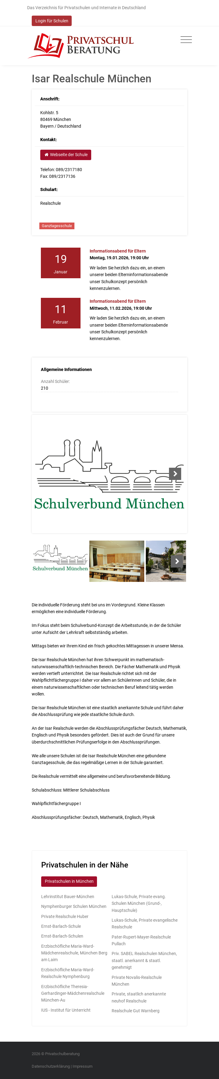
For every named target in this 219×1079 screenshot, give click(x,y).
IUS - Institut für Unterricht (66, 1010)
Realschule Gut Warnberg (136, 1010)
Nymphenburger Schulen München (73, 906)
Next (175, 474)
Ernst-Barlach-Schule (61, 926)
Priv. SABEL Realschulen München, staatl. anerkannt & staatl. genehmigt (144, 960)
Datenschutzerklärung (51, 1066)
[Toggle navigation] (185, 39)
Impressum (82, 1066)
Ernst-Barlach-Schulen (62, 936)
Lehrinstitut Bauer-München (67, 896)
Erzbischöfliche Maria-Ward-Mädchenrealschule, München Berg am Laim (74, 953)
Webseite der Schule (66, 154)
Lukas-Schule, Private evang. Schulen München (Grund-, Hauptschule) (139, 903)
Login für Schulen (51, 20)
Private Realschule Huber (64, 916)
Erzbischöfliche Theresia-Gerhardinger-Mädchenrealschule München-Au (72, 993)
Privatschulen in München (69, 881)
